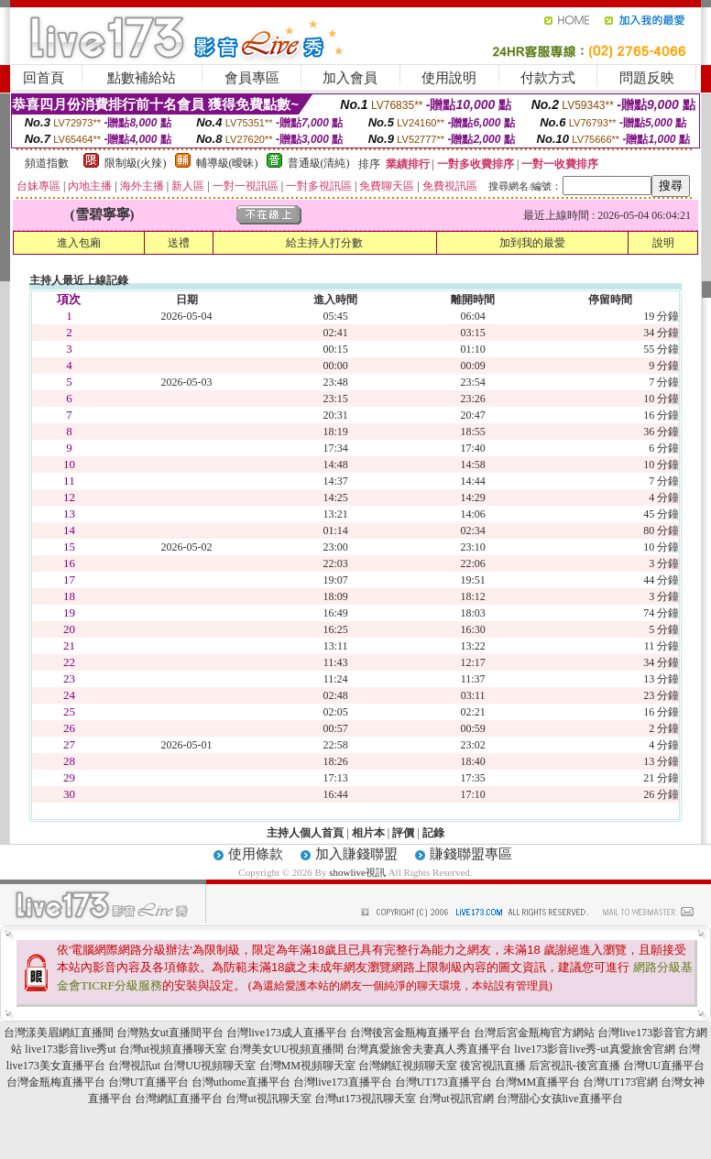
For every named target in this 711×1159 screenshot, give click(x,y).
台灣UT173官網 (620, 1082)
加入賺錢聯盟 (356, 854)
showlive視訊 (357, 872)
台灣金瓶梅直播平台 (55, 1082)
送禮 (179, 242)
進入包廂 (79, 242)
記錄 (433, 832)
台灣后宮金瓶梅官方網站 (534, 1032)
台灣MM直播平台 (537, 1082)
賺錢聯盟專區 (471, 854)
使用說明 (448, 78)
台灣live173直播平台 (342, 1082)
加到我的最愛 (532, 242)
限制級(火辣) (135, 163)
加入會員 (350, 78)
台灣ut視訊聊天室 (268, 1098)
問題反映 (646, 78)
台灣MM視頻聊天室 (307, 1065)
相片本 (368, 832)
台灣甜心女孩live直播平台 (560, 1098)
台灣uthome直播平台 (240, 1082)
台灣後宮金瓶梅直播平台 (410, 1032)
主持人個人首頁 (305, 832)
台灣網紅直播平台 (179, 1098)
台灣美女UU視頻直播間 (286, 1049)
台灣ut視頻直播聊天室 (172, 1049)
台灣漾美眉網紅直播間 (59, 1032)
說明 (663, 242)
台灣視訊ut (134, 1065)
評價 (403, 832)
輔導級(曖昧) (227, 163)
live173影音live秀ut (70, 1049)
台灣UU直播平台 (664, 1065)
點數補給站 (141, 78)
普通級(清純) (319, 163)
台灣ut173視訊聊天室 (365, 1098)
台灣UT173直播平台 (443, 1082)
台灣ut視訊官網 (456, 1098)
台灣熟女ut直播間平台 (170, 1032)
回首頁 (43, 78)
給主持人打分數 (324, 242)
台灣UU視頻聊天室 (209, 1065)
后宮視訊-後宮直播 (574, 1065)
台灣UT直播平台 (148, 1082)
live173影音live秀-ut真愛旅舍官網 (594, 1049)
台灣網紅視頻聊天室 (407, 1065)
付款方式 (547, 78)
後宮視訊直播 (493, 1065)
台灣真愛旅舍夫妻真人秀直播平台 (428, 1049)
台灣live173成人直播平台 (286, 1032)
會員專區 (251, 78)
